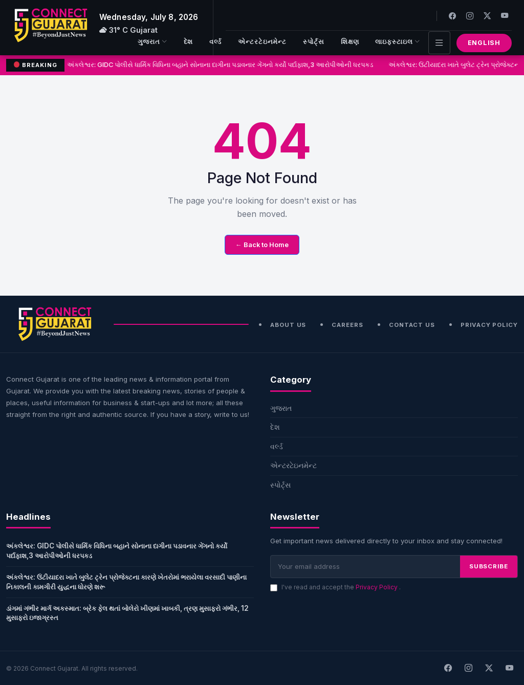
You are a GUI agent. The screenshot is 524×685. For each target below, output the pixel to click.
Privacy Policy (489, 324)
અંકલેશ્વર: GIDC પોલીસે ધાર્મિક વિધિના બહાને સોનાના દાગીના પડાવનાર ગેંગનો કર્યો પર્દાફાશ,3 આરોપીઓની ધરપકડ (221, 65)
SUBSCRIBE (488, 566)
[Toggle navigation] (439, 42)
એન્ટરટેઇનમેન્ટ (262, 42)
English (484, 43)
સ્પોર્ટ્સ (313, 42)
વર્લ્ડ (215, 42)
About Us (288, 324)
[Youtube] (504, 15)
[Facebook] (452, 15)
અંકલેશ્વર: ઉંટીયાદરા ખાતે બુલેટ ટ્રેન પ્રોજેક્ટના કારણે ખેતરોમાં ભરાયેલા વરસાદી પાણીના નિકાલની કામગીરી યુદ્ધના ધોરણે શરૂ (126, 582)
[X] (488, 668)
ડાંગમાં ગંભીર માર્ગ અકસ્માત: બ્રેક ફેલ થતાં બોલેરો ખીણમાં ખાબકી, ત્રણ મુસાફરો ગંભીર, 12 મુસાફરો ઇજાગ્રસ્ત (127, 613)
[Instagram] (470, 15)
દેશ (188, 42)
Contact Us (412, 324)
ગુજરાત (152, 42)
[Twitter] (487, 15)
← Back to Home (262, 245)
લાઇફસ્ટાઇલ (397, 42)
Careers (347, 324)
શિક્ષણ (350, 42)
